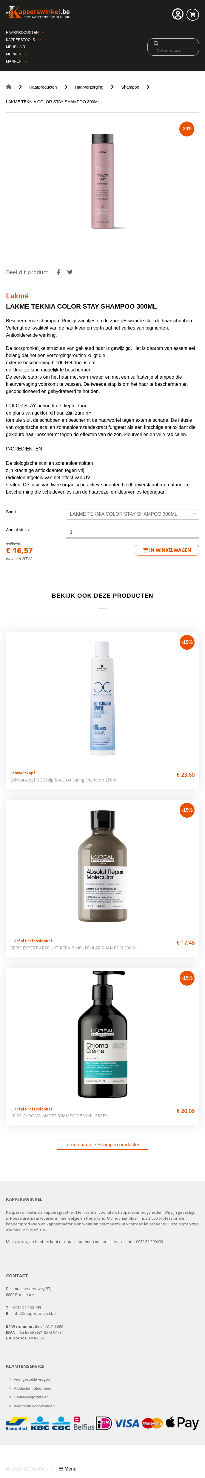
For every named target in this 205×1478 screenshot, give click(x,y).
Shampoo (130, 87)
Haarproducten (22, 33)
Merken (13, 54)
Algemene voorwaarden (34, 1406)
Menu (70, 1468)
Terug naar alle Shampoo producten (102, 1144)
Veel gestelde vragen (32, 1379)
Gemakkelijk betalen (31, 1397)
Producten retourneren (33, 1388)
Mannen (13, 61)
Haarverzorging (89, 87)
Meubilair (15, 47)
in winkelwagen (167, 550)
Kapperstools (20, 40)
